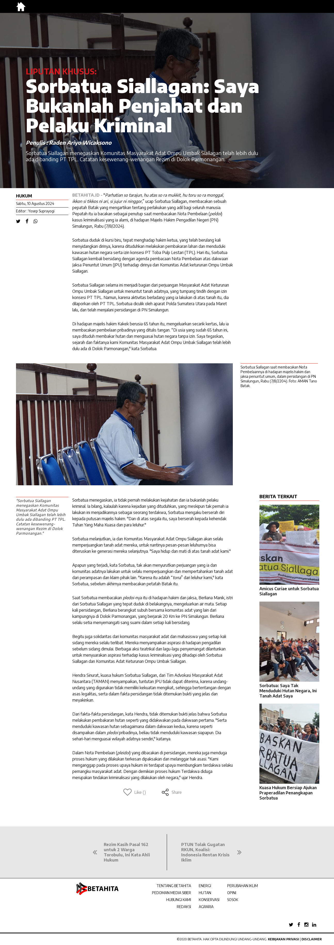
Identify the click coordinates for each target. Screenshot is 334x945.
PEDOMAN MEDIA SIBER (171, 892)
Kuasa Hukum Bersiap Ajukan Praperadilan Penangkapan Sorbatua (288, 793)
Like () (134, 792)
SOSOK (232, 899)
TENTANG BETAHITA (173, 885)
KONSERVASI (209, 899)
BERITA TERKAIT (278, 496)
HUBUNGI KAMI (178, 899)
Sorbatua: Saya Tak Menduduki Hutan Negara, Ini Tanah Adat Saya (288, 690)
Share (171, 792)
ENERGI (205, 885)
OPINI (231, 892)
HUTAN (205, 892)
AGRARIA (206, 906)
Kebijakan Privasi (283, 939)
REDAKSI (184, 906)
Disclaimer (311, 939)
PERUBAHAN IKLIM (242, 885)
